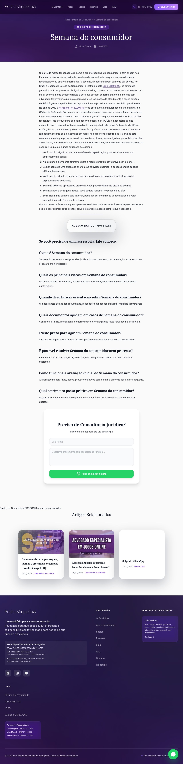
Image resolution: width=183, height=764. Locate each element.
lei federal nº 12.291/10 (71, 107)
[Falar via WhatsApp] (173, 754)
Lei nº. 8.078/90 (111, 85)
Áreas (70, 7)
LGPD (8, 708)
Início (67, 19)
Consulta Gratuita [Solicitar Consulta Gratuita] (166, 7)
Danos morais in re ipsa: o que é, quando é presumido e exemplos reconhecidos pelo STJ (40, 564)
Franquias (101, 664)
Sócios (81, 7)
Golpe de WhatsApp (133, 561)
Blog (105, 7)
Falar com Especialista (91, 473)
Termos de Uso (13, 701)
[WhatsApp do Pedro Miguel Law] (26, 673)
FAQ (114, 7)
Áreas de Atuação (105, 625)
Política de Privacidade (17, 695)
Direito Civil (139, 566)
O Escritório (57, 7)
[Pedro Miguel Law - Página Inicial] (20, 7)
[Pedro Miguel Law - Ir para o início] (46, 612)
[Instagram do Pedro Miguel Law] (17, 673)
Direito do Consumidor (82, 19)
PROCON (30, 508)
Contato (100, 658)
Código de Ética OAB (16, 714)
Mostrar (103, 226)
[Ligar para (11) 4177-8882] (142, 6)
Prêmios (94, 7)
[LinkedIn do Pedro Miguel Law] (8, 673)
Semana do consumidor (48, 508)
